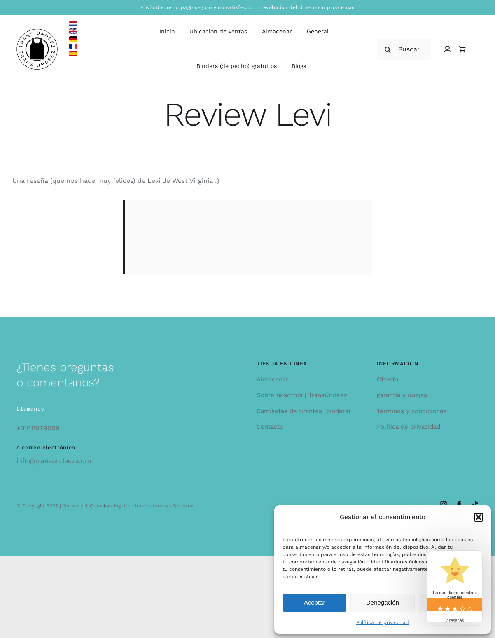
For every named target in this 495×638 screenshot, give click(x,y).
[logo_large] (37, 32)
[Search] (387, 49)
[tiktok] (475, 504)
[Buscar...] (404, 49)
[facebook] (459, 504)
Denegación (382, 602)
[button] (478, 517)
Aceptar (314, 602)
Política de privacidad (382, 622)
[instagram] (443, 504)
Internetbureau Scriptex (164, 506)
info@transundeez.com (53, 461)
